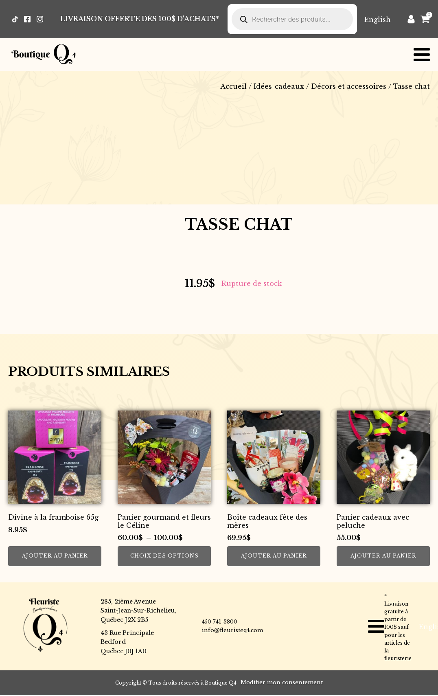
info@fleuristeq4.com (232, 630)
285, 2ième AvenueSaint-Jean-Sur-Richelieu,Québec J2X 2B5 (138, 611)
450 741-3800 (219, 621)
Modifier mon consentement (282, 682)
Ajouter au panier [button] (55, 556)
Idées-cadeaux (279, 86)
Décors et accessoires (348, 86)
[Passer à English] (377, 19)
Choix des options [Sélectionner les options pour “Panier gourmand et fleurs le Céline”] (164, 556)
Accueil (233, 86)
